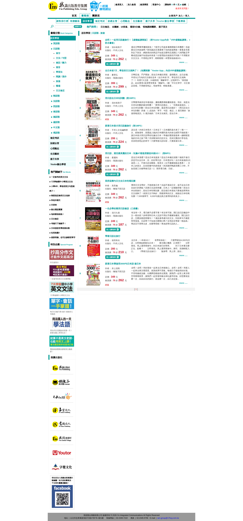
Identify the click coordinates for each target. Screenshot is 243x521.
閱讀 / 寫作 (61, 76)
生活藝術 (138, 21)
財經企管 (112, 21)
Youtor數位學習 (165, 21)
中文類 (56, 127)
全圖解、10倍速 (120, 27)
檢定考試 (100, 21)
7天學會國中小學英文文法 (62, 182)
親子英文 (163, 27)
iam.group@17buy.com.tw (168, 518)
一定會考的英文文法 (59, 177)
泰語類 (56, 111)
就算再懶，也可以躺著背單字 (63, 237)
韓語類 (56, 96)
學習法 (59, 72)
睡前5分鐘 (135, 27)
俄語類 (56, 132)
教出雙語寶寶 (56, 209)
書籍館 (85, 15)
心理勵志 (125, 21)
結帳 (184, 4)
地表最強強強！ (57, 214)
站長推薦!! (55, 233)
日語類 (56, 48)
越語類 (56, 122)
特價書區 (75, 21)
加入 (181, 16)
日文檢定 (105, 27)
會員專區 (144, 4)
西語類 (56, 106)
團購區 (96, 15)
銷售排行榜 (62, 21)
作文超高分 (54, 262)
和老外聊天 (55, 200)
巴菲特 (54, 205)
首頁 (74, 15)
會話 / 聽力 (61, 62)
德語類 (56, 117)
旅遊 (58, 81)
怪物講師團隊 (149, 27)
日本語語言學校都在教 (60, 228)
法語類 (56, 101)
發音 (58, 67)
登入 (187, 16)
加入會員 (132, 4)
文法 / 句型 (61, 58)
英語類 (56, 43)
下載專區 (181, 21)
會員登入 (119, 4)
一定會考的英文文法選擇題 (60, 279)
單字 (58, 53)
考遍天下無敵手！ (58, 223)
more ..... (183, 62)
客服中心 (156, 4)
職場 (58, 86)
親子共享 (150, 21)
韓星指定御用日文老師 (60, 196)
